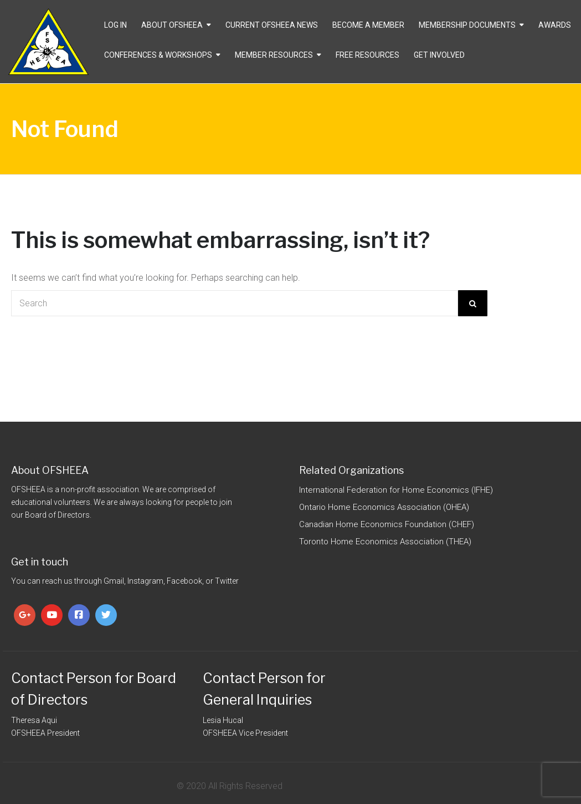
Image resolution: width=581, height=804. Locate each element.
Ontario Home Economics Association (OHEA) (384, 507)
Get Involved (439, 54)
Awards (554, 25)
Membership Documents (467, 25)
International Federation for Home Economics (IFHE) (396, 490)
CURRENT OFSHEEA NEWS (271, 25)
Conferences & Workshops (158, 54)
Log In (115, 25)
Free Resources (367, 54)
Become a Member (368, 25)
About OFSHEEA (172, 25)
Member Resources (274, 54)
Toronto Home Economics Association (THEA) (385, 542)
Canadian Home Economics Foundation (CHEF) (386, 524)
